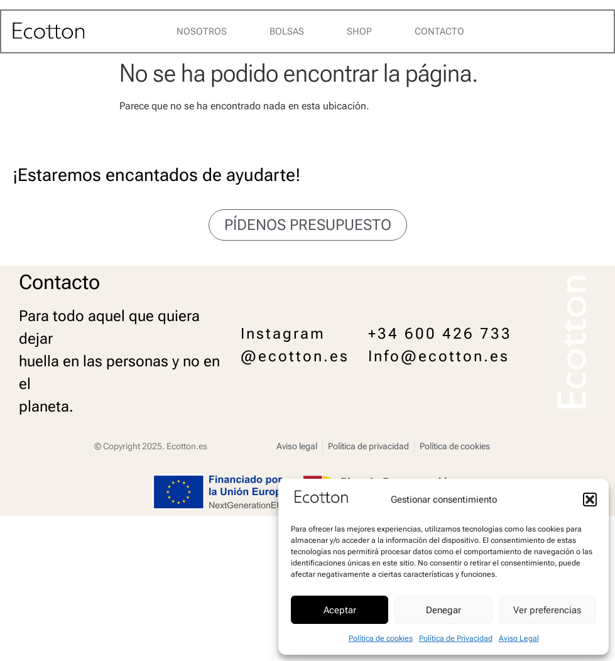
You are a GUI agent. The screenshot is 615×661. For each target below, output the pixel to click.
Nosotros (202, 31)
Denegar (443, 610)
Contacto (439, 31)
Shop (359, 31)
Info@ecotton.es (438, 356)
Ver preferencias (547, 610)
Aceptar (340, 610)
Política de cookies (381, 638)
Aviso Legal (519, 638)
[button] (590, 499)
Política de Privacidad (456, 638)
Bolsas (286, 31)
